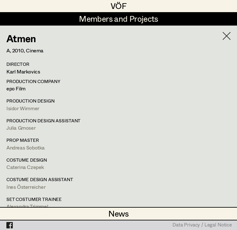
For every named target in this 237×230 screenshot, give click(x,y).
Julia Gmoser (20, 128)
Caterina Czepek (25, 167)
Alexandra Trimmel (27, 206)
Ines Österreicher (25, 187)
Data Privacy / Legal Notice (202, 225)
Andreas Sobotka (25, 147)
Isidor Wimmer (22, 108)
